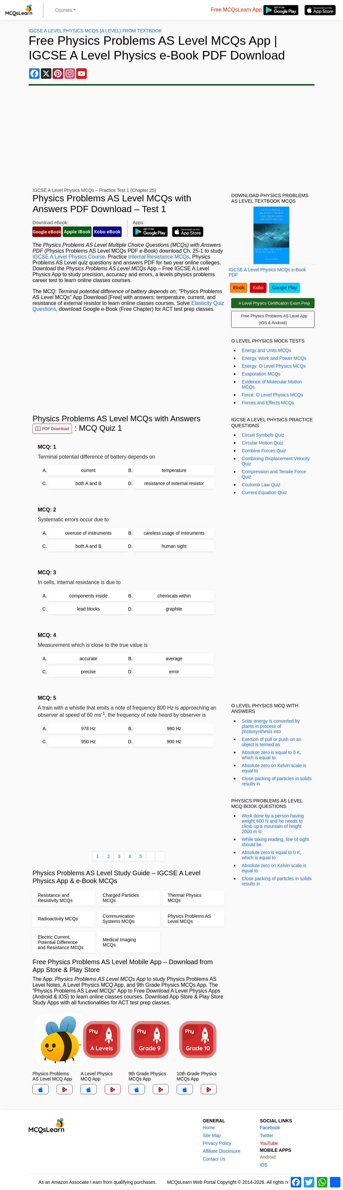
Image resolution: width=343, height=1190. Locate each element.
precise (88, 671)
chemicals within (174, 595)
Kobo (258, 287)
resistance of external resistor (174, 483)
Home (209, 1127)
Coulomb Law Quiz (261, 484)
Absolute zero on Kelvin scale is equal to (274, 768)
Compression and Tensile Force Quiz (274, 474)
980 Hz (174, 728)
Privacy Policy (217, 1143)
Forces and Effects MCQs (268, 402)
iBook (238, 287)
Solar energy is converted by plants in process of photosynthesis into (271, 726)
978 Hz (88, 728)
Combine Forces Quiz (264, 450)
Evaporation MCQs (261, 374)
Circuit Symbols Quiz (263, 435)
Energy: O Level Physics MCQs (274, 366)
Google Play (284, 287)
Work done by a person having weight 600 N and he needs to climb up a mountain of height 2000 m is (273, 823)
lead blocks (88, 609)
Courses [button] (63, 10)
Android (268, 1157)
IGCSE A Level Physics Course (68, 257)
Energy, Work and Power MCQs (274, 358)
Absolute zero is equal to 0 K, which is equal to (271, 755)
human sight (174, 546)
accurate (88, 658)
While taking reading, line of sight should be (275, 842)
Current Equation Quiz (264, 492)
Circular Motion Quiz (262, 442)
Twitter (266, 1135)
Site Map (212, 1135)
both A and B (88, 483)
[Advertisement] (171, 136)
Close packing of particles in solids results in (277, 781)
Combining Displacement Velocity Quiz (276, 461)
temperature (174, 470)
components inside (88, 595)
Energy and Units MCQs (266, 350)
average (174, 658)
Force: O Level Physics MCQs (272, 394)
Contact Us (214, 1159)
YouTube (269, 1143)
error (174, 671)
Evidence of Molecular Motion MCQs (272, 384)
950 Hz (88, 741)
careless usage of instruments (174, 533)
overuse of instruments (88, 533)
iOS (263, 1164)
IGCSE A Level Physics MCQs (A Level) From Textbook (95, 30)
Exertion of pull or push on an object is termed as (271, 742)
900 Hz (174, 741)
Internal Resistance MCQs (158, 257)
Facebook (270, 1127)
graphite (174, 609)
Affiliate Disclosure (221, 1151)
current (88, 470)
